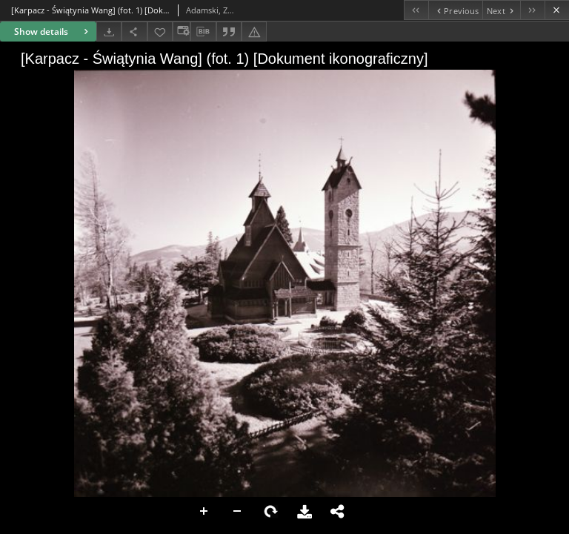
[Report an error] (254, 32)
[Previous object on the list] (455, 10)
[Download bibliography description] (203, 32)
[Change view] (181, 32)
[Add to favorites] (160, 32)
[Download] (109, 32)
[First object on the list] (416, 10)
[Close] (557, 10)
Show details (53, 31)
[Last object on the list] (532, 10)
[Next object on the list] (501, 10)
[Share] (134, 32)
